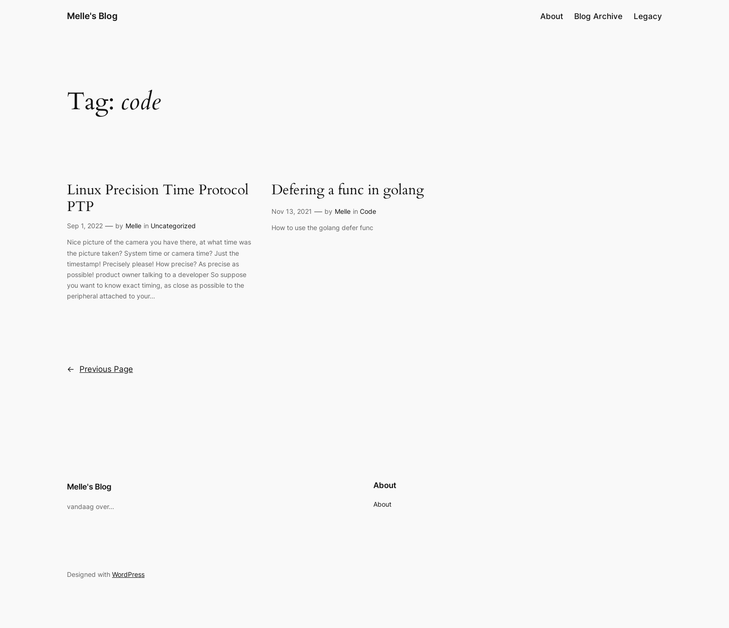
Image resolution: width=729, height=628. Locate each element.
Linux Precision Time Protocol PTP (158, 198)
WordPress (128, 574)
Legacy (648, 16)
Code (368, 211)
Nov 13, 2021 (292, 211)
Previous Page (100, 369)
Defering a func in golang (348, 190)
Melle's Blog (92, 15)
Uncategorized (173, 226)
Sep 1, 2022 (85, 226)
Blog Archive (598, 16)
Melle (133, 226)
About (551, 16)
